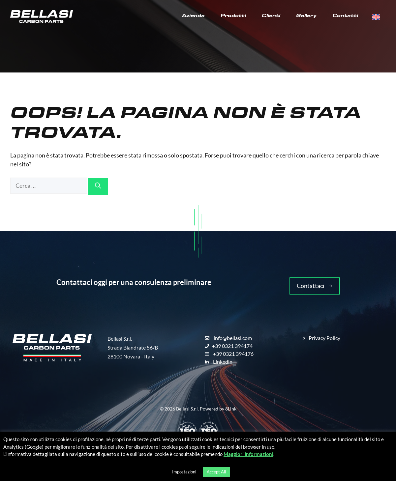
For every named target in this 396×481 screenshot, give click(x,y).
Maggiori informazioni (248, 454)
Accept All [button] (216, 471)
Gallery (306, 16)
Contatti (345, 16)
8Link (230, 408)
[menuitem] (376, 17)
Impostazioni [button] (184, 471)
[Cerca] (98, 186)
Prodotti (233, 16)
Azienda (193, 16)
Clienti (271, 16)
